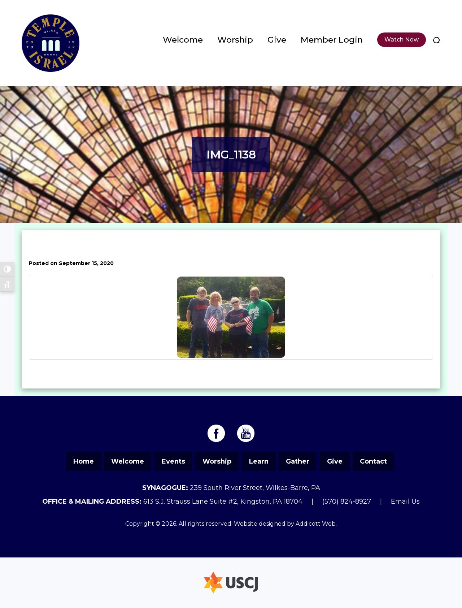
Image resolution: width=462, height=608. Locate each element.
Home (83, 461)
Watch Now (401, 39)
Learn (259, 461)
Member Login (332, 40)
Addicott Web (316, 523)
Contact (373, 461)
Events (173, 461)
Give (276, 40)
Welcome (183, 40)
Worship (235, 40)
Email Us (405, 501)
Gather (297, 461)
